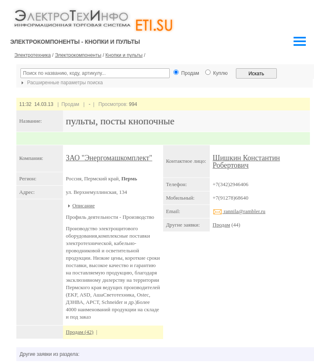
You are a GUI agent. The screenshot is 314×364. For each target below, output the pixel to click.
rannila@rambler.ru (239, 211)
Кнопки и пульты (124, 55)
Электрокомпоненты (78, 55)
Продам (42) (80, 332)
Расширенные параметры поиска (61, 82)
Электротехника (32, 55)
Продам (221, 225)
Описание (83, 205)
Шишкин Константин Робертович (246, 161)
